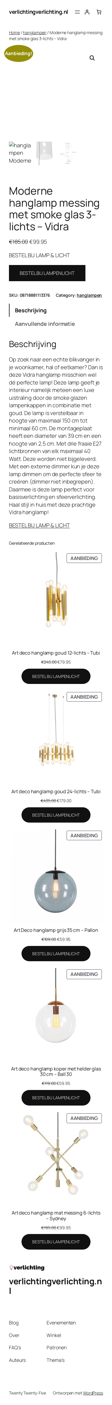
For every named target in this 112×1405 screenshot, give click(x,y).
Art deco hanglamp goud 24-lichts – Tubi (55, 791)
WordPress (93, 1393)
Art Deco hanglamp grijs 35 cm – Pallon (56, 930)
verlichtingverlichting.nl (38, 11)
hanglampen (34, 32)
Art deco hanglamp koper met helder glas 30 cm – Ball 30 (56, 1071)
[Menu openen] (77, 12)
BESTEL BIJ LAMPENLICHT (47, 273)
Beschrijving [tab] (31, 310)
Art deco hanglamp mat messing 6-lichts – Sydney (56, 1215)
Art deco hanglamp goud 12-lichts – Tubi (56, 652)
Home (14, 32)
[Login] (87, 12)
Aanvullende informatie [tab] (45, 323)
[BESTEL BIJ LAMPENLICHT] (56, 676)
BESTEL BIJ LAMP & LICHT (39, 525)
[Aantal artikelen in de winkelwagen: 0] (99, 12)
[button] (92, 58)
